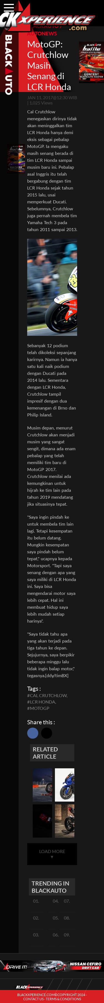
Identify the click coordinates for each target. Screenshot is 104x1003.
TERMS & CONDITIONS (63, 999)
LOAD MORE (52, 854)
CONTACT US (33, 999)
